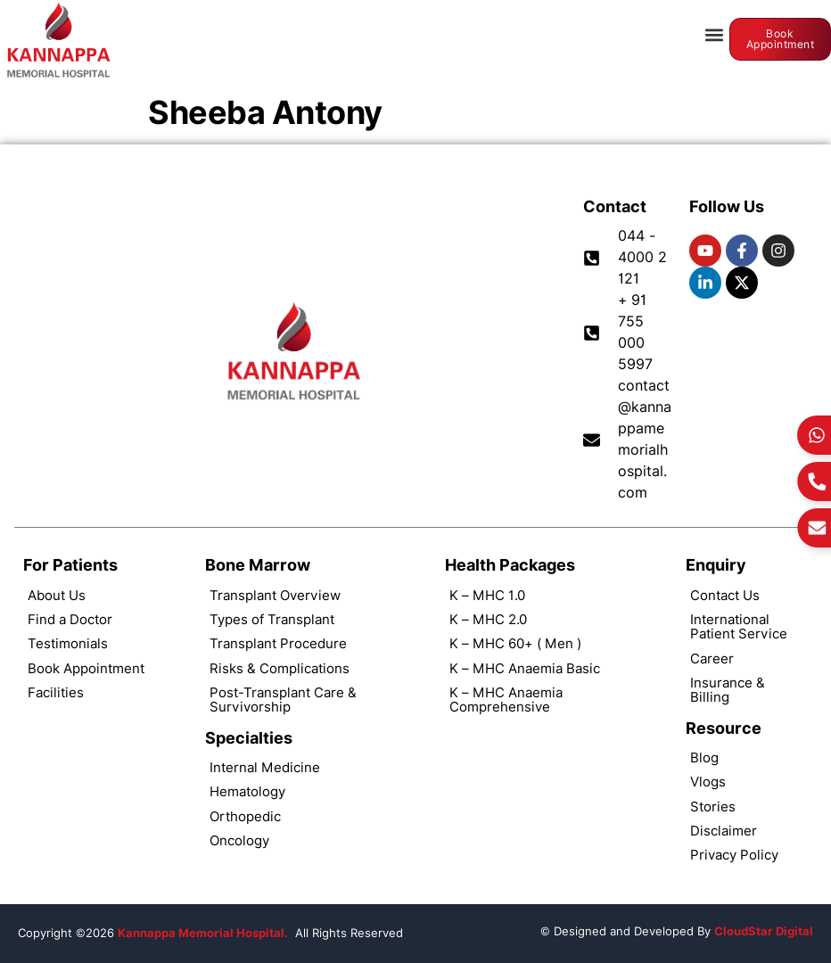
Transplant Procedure (278, 643)
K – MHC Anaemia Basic (524, 668)
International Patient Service (738, 626)
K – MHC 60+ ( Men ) (515, 643)
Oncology (239, 840)
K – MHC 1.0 (487, 595)
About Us (57, 595)
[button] (714, 35)
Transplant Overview (275, 595)
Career (712, 658)
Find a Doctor (70, 619)
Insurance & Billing (727, 689)
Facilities (56, 692)
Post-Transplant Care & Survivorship (283, 699)
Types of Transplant (272, 619)
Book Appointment (86, 668)
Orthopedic (245, 816)
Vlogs (708, 781)
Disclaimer (723, 830)
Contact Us (725, 595)
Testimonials (68, 643)
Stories (713, 806)
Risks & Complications (280, 668)
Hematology (247, 791)
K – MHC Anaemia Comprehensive (506, 699)
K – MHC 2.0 (488, 619)
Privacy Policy (734, 854)
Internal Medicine (265, 767)
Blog (704, 757)
